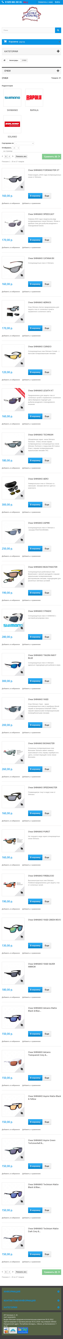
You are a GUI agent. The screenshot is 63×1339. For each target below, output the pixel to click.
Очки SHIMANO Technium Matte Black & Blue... (43, 1185)
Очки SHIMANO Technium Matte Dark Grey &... (43, 1229)
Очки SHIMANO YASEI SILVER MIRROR (41, 965)
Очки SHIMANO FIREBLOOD (41, 876)
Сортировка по (8, 143)
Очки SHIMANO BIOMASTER (41, 743)
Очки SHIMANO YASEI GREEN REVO (44, 920)
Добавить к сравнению (31, 203)
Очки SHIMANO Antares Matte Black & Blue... (42, 1009)
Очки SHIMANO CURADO (39, 346)
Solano (12, 136)
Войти (57, 2)
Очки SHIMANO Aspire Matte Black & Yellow (44, 1097)
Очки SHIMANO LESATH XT (41, 390)
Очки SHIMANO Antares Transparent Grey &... (39, 1053)
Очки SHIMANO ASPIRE (39, 523)
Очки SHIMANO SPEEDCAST (41, 214)
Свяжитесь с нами (45, 2)
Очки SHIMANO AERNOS (39, 302)
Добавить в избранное (11, 203)
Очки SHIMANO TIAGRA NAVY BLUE (42, 656)
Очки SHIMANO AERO (38, 479)
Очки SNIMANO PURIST (39, 831)
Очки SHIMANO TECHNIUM (40, 434)
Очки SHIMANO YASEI (38, 699)
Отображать (6, 148)
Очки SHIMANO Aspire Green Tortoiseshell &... (41, 1141)
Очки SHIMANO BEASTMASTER (42, 567)
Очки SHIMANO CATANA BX (41, 258)
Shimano (12, 110)
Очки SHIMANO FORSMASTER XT (43, 170)
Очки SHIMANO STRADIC (39, 611)
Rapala (34, 110)
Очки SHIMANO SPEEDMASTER (42, 787)
